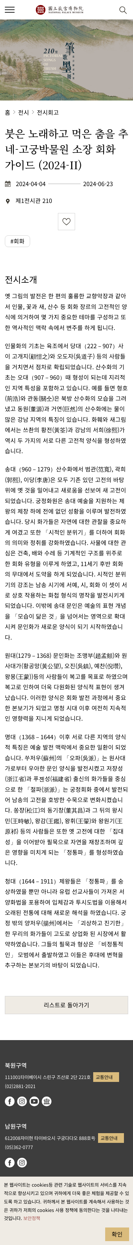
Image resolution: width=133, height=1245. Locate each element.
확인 (117, 1234)
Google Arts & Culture (46, 1101)
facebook (10, 1101)
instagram (22, 1101)
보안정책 (31, 1218)
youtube (34, 1101)
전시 (23, 112)
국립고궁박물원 (59, 9)
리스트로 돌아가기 (66, 1005)
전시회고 (48, 112)
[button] (107, 10)
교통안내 (104, 1076)
